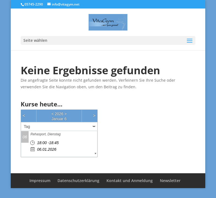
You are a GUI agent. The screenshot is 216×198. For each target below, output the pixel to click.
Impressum (39, 180)
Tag (27, 126)
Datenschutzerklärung (78, 180)
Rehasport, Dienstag (46, 134)
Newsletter (170, 180)
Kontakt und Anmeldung (129, 180)
